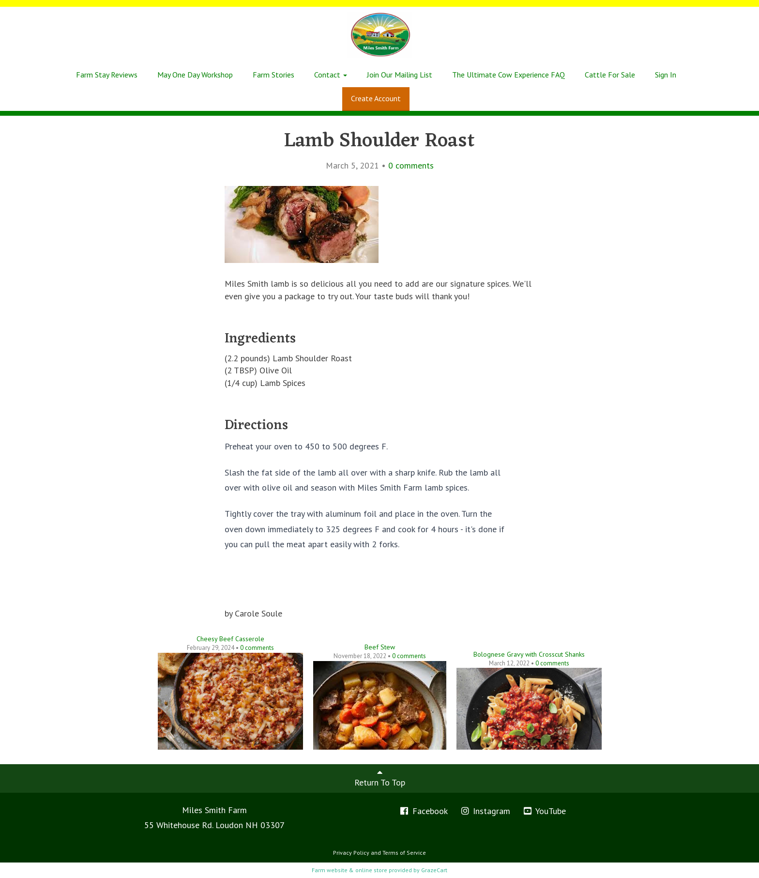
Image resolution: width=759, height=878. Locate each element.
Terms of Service (404, 852)
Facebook (423, 810)
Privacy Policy (351, 852)
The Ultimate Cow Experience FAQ (508, 74)
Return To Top (379, 778)
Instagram (485, 810)
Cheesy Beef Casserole (230, 638)
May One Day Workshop (195, 74)
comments (411, 165)
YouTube (544, 810)
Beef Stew (379, 647)
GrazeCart (434, 870)
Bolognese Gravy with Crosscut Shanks (529, 654)
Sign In (665, 74)
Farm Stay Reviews (106, 74)
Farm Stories (273, 74)
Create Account (376, 98)
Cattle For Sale (610, 74)
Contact (330, 74)
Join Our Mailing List (399, 74)
